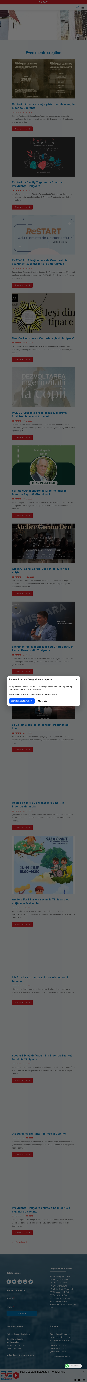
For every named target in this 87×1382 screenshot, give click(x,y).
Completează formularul (22, 701)
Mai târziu (42, 701)
